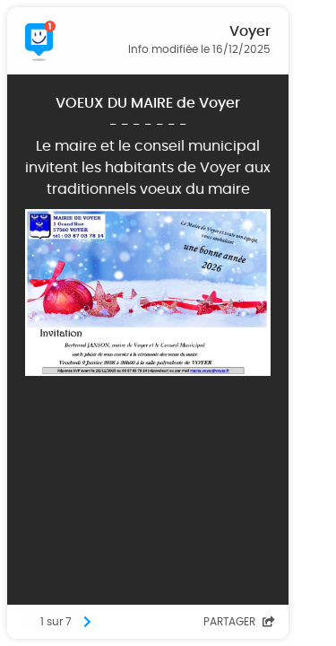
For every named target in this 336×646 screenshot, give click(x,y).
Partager (239, 621)
